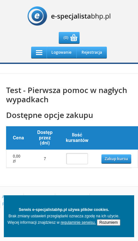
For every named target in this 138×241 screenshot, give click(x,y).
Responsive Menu (39, 52)
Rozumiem (108, 222)
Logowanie (61, 52)
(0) (66, 37)
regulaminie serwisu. (78, 222)
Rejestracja (92, 52)
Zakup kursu (116, 158)
